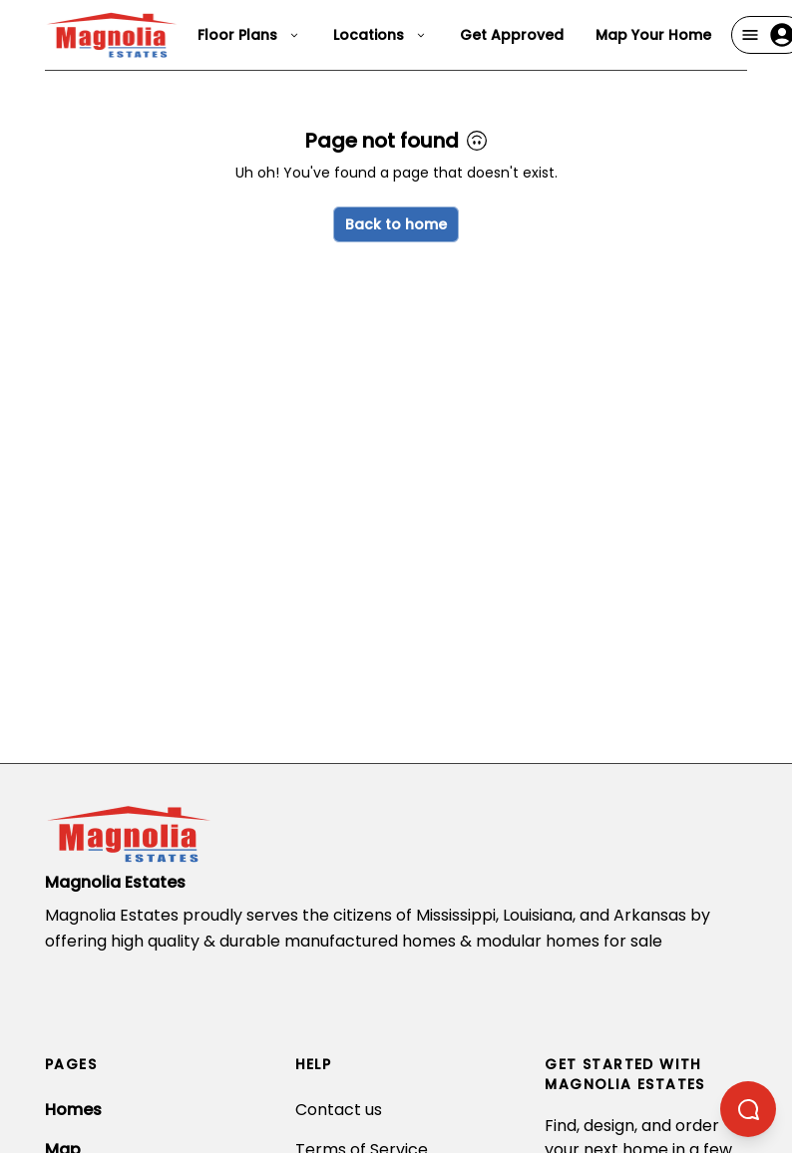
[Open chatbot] (748, 1109)
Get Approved (512, 35)
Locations (380, 35)
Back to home (396, 224)
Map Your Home (653, 35)
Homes (73, 1109)
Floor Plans (249, 35)
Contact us (338, 1109)
